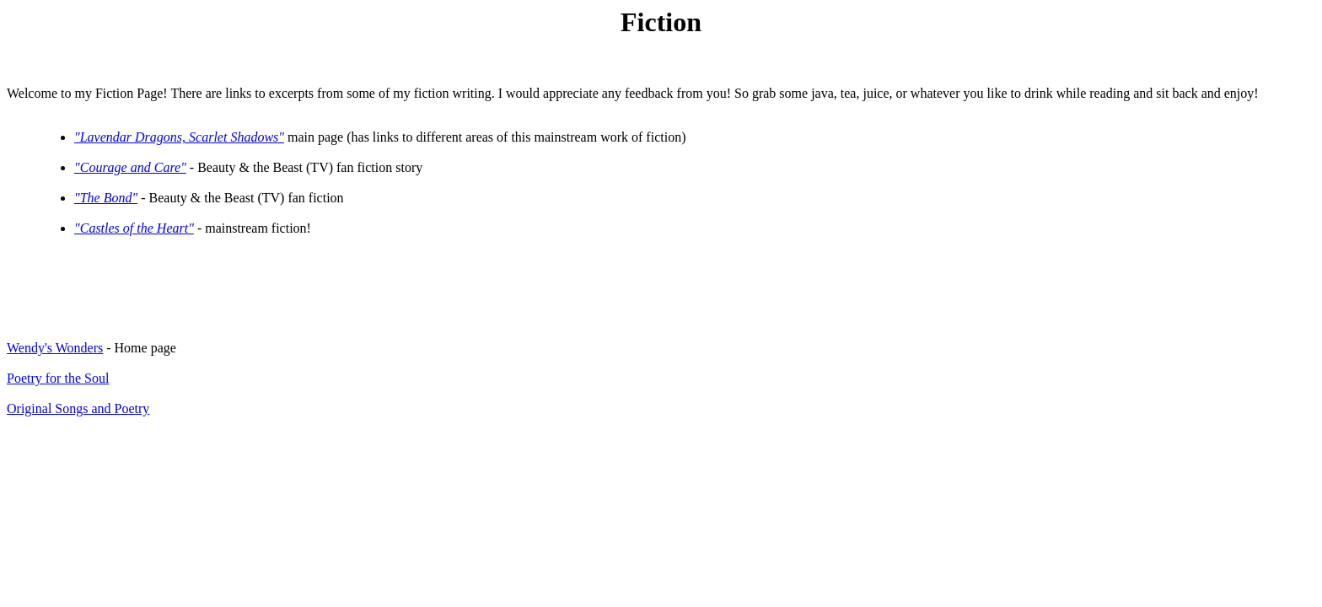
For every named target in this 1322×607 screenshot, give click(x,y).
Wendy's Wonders (55, 348)
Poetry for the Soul (58, 378)
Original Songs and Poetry (78, 408)
